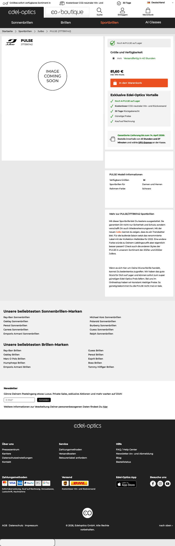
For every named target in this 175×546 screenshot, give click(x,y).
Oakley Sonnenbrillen (15, 321)
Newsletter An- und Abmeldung (134, 453)
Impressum (31, 525)
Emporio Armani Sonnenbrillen (21, 333)
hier (105, 406)
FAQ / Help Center (126, 449)
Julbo (41, 31)
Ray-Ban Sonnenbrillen (16, 317)
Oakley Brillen (11, 354)
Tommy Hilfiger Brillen (101, 367)
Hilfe (119, 444)
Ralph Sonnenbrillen (101, 333)
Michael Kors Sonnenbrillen (105, 317)
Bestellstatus (123, 461)
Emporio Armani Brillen (17, 367)
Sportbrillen (25, 31)
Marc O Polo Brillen (14, 358)
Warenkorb (148, 15)
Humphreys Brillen (14, 362)
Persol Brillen (95, 354)
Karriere (6, 453)
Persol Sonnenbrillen (15, 325)
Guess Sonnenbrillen (101, 329)
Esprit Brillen (95, 358)
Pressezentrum (10, 449)
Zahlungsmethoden (70, 449)
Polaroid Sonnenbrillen (103, 321)
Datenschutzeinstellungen (17, 457)
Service (63, 444)
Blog (118, 457)
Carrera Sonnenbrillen (15, 329)
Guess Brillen (95, 350)
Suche (100, 15)
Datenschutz (16, 525)
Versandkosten (67, 453)
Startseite (7, 31)
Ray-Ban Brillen (12, 350)
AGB (4, 525)
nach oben (166, 525)
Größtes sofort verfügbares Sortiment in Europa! (30, 4)
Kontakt (6, 461)
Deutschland (158, 2)
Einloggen (122, 15)
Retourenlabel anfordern (73, 457)
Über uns (8, 444)
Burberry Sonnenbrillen (103, 325)
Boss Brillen (95, 362)
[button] (22, 12)
